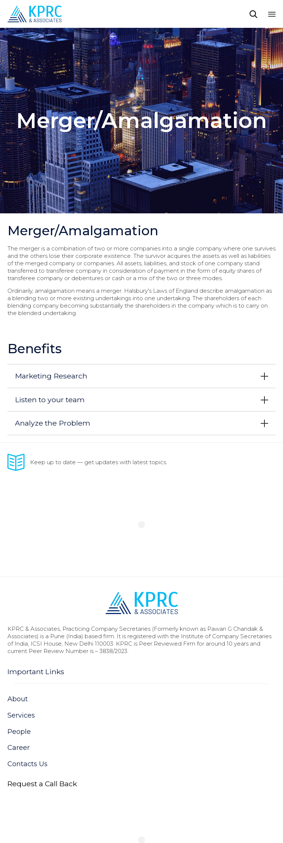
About (17, 699)
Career (18, 748)
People (19, 732)
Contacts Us (27, 764)
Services (21, 715)
